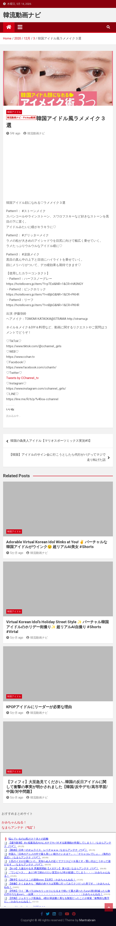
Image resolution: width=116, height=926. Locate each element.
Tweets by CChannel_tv (22, 378)
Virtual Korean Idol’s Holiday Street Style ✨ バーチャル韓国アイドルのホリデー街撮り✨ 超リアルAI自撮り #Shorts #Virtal (57, 627)
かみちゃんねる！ (14, 822)
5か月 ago (14, 552)
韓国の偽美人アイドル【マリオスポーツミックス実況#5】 (51, 441)
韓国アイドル (14, 112)
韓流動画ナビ (22, 15)
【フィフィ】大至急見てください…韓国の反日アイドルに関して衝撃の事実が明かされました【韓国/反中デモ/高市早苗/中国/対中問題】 (57, 787)
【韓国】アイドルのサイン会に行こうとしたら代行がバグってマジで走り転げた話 (57, 457)
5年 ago (13, 133)
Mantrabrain (87, 920)
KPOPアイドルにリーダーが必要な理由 (39, 707)
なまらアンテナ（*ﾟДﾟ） (19, 827)
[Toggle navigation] (20, 27)
